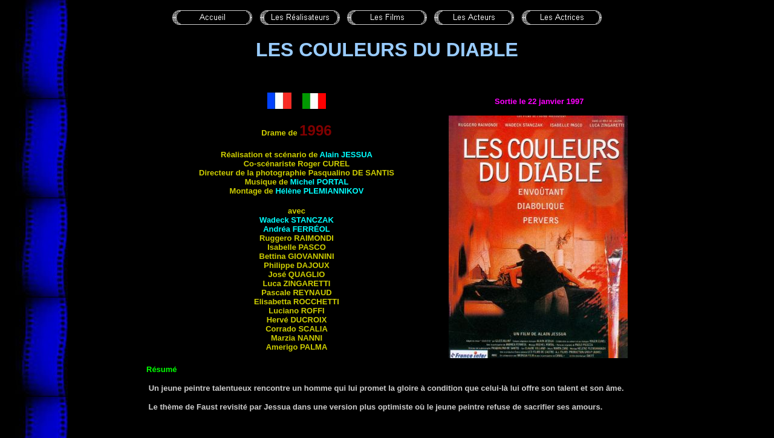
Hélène (319, 190)
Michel (319, 181)
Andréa (296, 229)
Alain (346, 154)
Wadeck (296, 219)
